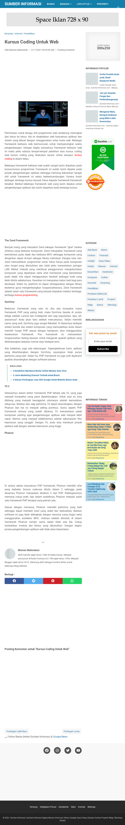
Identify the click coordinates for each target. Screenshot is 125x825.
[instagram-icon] (57, 750)
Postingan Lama (72, 731)
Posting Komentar (66, 50)
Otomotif (92, 283)
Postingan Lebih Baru (16, 731)
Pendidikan (93, 288)
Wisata (26, 12)
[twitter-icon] (67, 750)
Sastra (40, 12)
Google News (60, 736)
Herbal (91, 266)
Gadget (91, 261)
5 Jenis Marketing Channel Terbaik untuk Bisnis (36, 375)
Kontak (81, 807)
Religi (90, 305)
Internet (113, 266)
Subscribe (103, 349)
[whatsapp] (72, 581)
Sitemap (91, 807)
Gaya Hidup (104, 261)
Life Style (83, 4)
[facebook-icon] (46, 750)
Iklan (73, 807)
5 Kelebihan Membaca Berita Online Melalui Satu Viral (39, 371)
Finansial (103, 255)
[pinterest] (52, 581)
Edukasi (65, 4)
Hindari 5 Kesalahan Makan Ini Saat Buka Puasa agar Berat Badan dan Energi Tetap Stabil (98, 446)
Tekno (11, 12)
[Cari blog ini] (118, 8)
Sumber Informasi (23, 4)
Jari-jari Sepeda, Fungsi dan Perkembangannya (109, 96)
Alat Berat (92, 250)
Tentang (33, 807)
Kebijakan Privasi (48, 807)
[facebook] (14, 581)
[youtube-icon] (78, 750)
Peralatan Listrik (95, 299)
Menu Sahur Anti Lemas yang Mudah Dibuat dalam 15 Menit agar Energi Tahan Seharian (99, 427)
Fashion (91, 255)
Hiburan (102, 266)
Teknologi (111, 305)
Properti (102, 4)
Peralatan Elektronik (97, 294)
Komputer (92, 277)
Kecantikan (93, 272)
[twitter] (33, 581)
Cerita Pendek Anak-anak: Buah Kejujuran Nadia (110, 77)
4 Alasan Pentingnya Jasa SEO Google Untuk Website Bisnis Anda (45, 380)
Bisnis (51, 4)
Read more (100, 419)
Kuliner (104, 277)
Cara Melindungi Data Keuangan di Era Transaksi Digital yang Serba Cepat (96, 488)
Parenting (105, 283)
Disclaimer (64, 807)
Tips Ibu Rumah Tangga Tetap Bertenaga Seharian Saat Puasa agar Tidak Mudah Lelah (99, 408)
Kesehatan (107, 272)
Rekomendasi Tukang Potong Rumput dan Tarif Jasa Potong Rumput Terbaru (97, 467)
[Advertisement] (43, 76)
